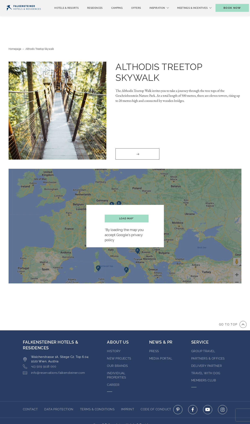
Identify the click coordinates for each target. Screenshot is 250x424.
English (14, 3)
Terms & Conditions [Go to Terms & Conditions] (97, 393)
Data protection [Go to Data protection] (58, 393)
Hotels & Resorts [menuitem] (60, 14)
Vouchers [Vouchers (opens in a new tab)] (200, 3)
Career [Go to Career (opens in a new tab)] (113, 369)
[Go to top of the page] (233, 308)
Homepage (15, 33)
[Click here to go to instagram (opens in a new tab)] (222, 393)
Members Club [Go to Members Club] (203, 364)
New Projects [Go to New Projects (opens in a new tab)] (119, 343)
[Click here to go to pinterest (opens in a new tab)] (177, 393)
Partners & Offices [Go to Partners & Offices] (208, 343)
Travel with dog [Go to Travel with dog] (205, 357)
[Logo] (24, 14)
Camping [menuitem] (110, 14)
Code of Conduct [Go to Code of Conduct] (156, 393)
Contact (239, 3)
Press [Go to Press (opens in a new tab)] (154, 335)
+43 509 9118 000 (39, 351)
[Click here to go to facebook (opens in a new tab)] (192, 393)
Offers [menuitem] (129, 14)
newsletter (175, 3)
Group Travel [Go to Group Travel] (203, 335)
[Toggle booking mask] (228, 15)
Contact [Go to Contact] (30, 393)
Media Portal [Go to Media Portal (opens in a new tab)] (160, 343)
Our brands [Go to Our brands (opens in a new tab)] (117, 350)
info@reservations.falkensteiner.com (54, 357)
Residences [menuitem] (88, 14)
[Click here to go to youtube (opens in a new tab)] (207, 393)
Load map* (126, 202)
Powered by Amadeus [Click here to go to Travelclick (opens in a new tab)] (125, 413)
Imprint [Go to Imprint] (127, 393)
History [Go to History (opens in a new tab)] (114, 335)
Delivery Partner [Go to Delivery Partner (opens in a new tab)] (206, 350)
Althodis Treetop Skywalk (40, 33)
